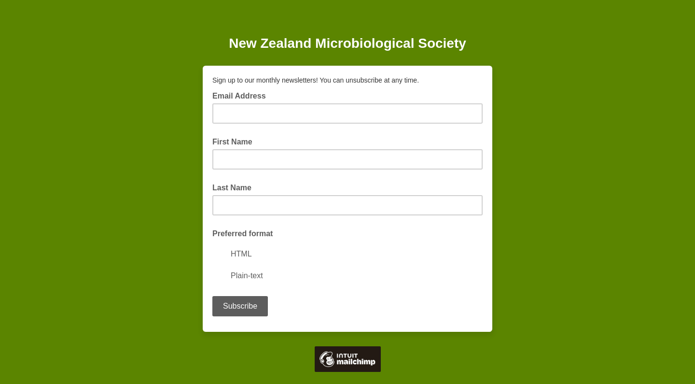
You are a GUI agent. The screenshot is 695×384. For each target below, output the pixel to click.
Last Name (231, 188)
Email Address (242, 95)
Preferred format (242, 233)
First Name (232, 142)
